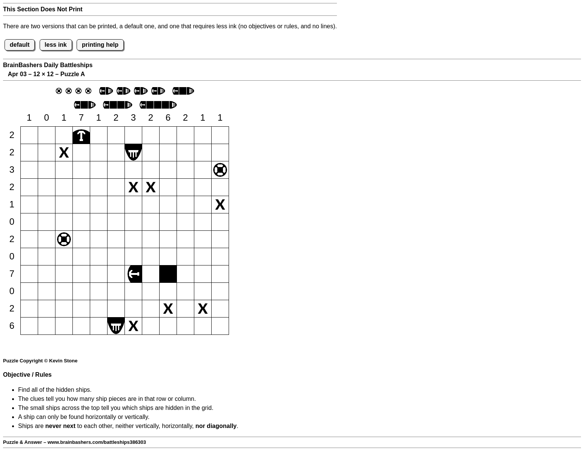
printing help (100, 44)
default (19, 44)
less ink (56, 44)
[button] (29, 135)
